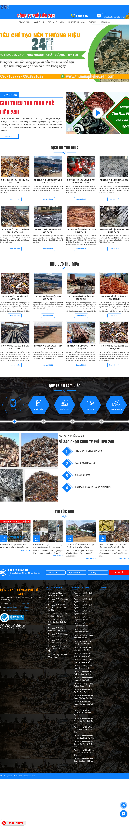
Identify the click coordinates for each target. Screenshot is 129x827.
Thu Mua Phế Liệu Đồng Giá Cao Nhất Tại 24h (58, 635)
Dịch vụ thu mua (56, 22)
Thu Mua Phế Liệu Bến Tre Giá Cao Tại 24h (83, 690)
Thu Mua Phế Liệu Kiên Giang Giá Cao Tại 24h (83, 696)
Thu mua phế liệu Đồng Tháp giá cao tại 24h (83, 684)
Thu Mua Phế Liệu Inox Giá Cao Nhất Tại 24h (57, 641)
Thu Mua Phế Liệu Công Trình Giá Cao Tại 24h (58, 600)
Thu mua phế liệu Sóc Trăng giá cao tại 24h (83, 660)
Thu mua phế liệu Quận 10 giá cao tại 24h (83, 630)
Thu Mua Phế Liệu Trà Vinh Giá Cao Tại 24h (83, 672)
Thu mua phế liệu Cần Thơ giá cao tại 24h (83, 666)
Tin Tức (92, 22)
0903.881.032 (26, 603)
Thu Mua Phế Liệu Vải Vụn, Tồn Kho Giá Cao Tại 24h (57, 607)
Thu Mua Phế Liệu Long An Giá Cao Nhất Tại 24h (84, 736)
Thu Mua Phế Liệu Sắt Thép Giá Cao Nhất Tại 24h (57, 622)
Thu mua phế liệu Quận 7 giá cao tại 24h (83, 594)
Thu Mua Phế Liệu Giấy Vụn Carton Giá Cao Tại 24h (57, 648)
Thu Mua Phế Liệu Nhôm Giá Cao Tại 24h (57, 629)
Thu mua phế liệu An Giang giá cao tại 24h (82, 654)
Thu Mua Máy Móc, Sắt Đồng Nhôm (57, 655)
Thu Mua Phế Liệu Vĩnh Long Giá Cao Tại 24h (83, 678)
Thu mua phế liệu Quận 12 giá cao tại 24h (83, 618)
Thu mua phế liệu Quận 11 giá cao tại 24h (83, 624)
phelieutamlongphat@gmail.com (17, 607)
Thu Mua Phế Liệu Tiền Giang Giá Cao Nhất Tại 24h (83, 761)
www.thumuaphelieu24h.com (18, 611)
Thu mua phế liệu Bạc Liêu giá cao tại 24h (83, 648)
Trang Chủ (24, 22)
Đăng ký (119, 572)
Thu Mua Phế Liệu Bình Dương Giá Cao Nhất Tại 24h (83, 744)
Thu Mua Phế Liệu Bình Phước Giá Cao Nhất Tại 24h (83, 721)
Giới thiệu (39, 22)
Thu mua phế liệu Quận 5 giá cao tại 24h (83, 606)
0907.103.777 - (15, 603)
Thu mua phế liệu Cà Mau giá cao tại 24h (82, 642)
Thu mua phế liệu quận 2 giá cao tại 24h (83, 636)
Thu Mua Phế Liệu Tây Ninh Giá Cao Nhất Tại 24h (83, 729)
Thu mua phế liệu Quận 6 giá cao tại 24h (83, 600)
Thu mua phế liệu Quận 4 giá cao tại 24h (83, 612)
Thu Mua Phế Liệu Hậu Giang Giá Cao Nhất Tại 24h (83, 704)
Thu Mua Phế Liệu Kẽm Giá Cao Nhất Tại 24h (57, 614)
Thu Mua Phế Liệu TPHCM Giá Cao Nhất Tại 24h (82, 712)
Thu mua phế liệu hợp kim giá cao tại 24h (57, 594)
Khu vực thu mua (76, 22)
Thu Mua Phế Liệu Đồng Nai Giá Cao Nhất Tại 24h (84, 752)
